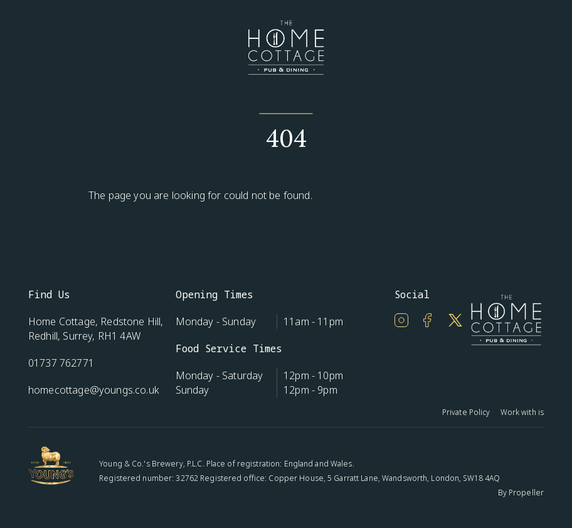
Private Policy (466, 412)
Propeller (526, 492)
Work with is (522, 412)
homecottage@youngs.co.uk (93, 390)
